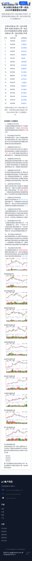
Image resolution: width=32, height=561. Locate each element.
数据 (2, 515)
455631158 (12, 498)
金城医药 (24, 68)
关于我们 (4, 528)
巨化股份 (24, 89)
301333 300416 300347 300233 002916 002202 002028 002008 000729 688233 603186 (15, 457)
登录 (16, 3)
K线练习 (23, 3)
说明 (2, 509)
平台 (2, 518)
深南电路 (24, 62)
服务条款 (4, 534)
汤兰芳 (26, 205)
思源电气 (24, 41)
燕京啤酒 (24, 48)
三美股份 (24, 82)
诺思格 (23, 58)
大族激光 (24, 44)
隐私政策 (4, 537)
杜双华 (27, 256)
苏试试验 (24, 65)
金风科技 (24, 51)
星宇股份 (24, 93)
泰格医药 (24, 55)
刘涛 (23, 256)
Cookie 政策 (28, 553)
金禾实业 (24, 79)
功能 (2, 512)
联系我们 (4, 531)
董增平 (21, 199)
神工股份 (24, 75)
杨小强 (25, 199)
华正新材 (24, 72)
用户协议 (4, 540)
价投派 (6, 3)
